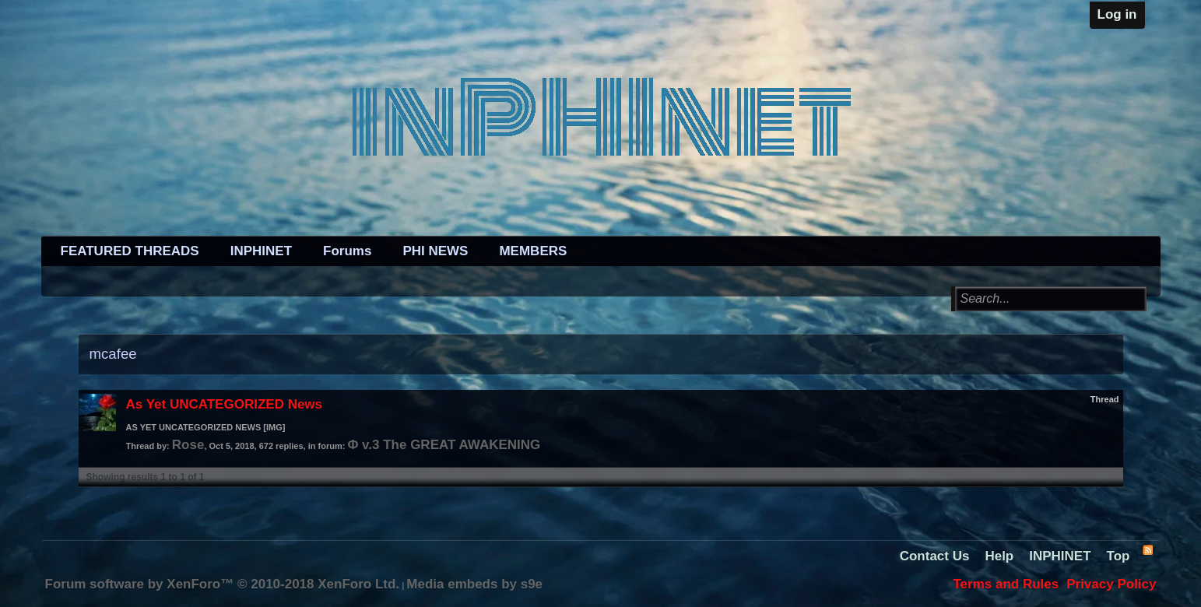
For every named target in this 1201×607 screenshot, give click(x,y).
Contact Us (935, 556)
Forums (347, 251)
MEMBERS (533, 251)
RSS (1147, 549)
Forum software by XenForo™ (222, 584)
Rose (188, 444)
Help (999, 556)
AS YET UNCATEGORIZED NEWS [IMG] (206, 427)
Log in (1117, 14)
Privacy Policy (1111, 584)
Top (1118, 556)
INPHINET (261, 251)
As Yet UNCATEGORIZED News (224, 404)
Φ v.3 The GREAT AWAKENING (443, 444)
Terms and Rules (1006, 584)
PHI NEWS (435, 251)
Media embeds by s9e (474, 584)
